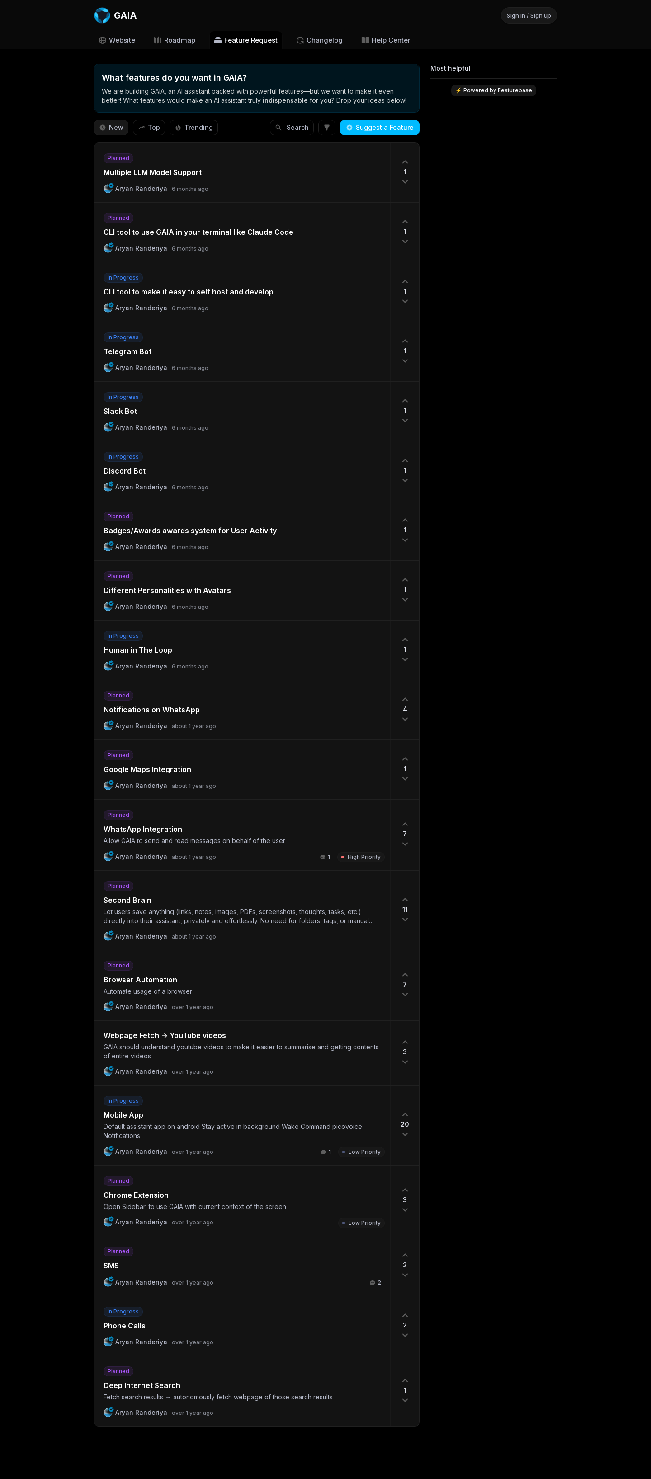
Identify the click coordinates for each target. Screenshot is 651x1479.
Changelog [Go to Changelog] (319, 40)
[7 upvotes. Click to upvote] (404, 835)
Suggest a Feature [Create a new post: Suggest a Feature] (380, 127)
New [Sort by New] (111, 127)
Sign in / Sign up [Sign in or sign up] (529, 15)
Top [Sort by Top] (149, 127)
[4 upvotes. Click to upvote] (404, 710)
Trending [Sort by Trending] (194, 127)
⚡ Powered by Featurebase (493, 90)
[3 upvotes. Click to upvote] (404, 1053)
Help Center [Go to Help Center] (385, 40)
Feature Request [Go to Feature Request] (245, 40)
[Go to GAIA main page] (115, 15)
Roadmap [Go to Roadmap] (174, 40)
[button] (242, 172)
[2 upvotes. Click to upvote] (404, 1266)
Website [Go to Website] (116, 40)
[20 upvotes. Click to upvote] (404, 1125)
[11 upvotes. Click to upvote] (404, 910)
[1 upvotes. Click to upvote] (404, 172)
